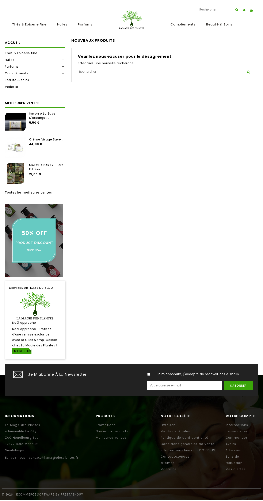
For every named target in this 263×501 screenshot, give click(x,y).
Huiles (62, 25)
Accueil (12, 43)
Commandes (237, 438)
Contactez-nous (175, 457)
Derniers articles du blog (31, 288)
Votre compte (240, 416)
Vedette (11, 87)
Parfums (85, 25)
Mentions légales (175, 432)
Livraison (168, 426)
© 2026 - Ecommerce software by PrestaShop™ (43, 495)
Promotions (106, 426)
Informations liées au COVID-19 (188, 451)
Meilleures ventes (111, 438)
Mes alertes (236, 470)
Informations (19, 416)
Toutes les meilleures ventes (28, 193)
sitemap (168, 463)
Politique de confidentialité (184, 438)
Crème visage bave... (46, 140)
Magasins (169, 470)
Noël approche (24, 323)
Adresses (233, 451)
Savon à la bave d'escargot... (42, 116)
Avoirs (231, 444)
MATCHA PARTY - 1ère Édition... (46, 168)
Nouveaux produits (112, 432)
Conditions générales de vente (188, 444)
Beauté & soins (219, 25)
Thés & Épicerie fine (29, 25)
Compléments (183, 25)
